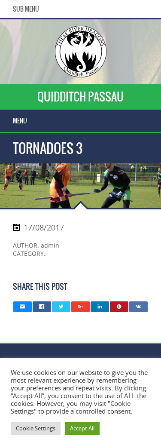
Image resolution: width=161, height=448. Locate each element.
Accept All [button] (82, 428)
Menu (20, 121)
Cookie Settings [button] (35, 428)
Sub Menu (26, 9)
